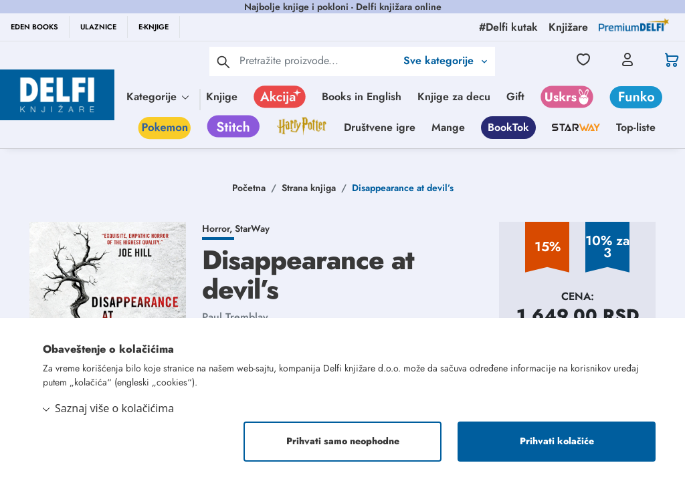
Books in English (361, 96)
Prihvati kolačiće (557, 441)
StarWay (252, 228)
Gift (515, 96)
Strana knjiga (309, 187)
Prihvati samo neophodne (342, 441)
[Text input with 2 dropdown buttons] (317, 60)
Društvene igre (379, 127)
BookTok (508, 127)
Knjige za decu (453, 96)
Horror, (218, 228)
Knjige (221, 96)
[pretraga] (223, 61)
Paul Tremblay (235, 317)
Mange (448, 127)
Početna (249, 187)
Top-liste (636, 127)
